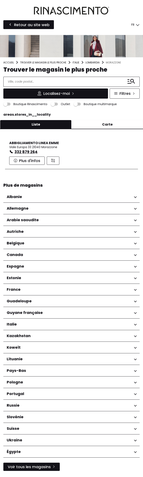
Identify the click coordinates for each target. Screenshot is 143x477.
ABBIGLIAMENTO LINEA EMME (34, 143)
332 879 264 (26, 151)
